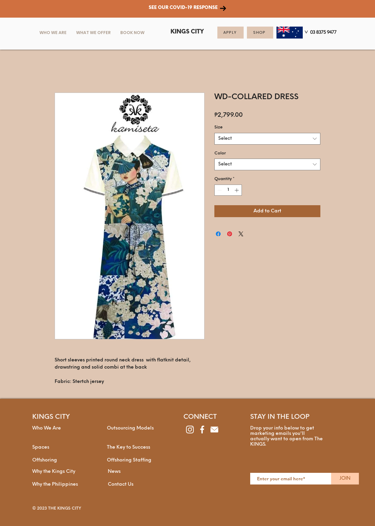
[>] (305, 33)
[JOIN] (345, 478)
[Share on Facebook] (218, 233)
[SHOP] (260, 33)
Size (218, 127)
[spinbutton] (228, 190)
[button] (93, 32)
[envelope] (214, 429)
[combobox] (267, 139)
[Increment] (237, 190)
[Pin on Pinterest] (229, 233)
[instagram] (190, 429)
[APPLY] (230, 33)
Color (220, 153)
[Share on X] (241, 233)
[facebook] (202, 429)
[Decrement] (219, 190)
